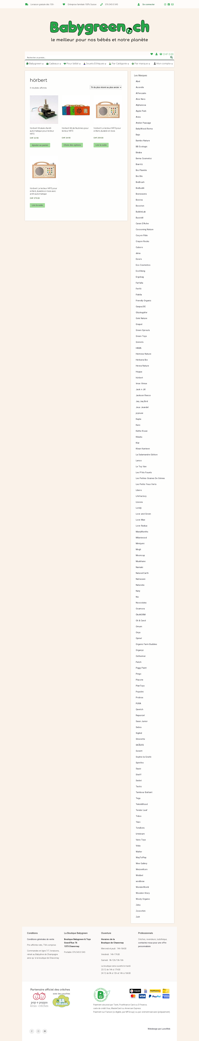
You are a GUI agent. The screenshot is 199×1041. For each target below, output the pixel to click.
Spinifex (140, 763)
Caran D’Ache (142, 223)
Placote (139, 680)
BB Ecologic (142, 146)
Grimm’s (140, 342)
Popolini (140, 692)
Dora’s (139, 259)
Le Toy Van (141, 466)
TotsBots (140, 828)
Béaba (139, 152)
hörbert (139, 378)
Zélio (138, 905)
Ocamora (140, 609)
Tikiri (138, 822)
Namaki (139, 567)
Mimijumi (140, 543)
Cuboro (139, 247)
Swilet (139, 780)
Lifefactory (141, 496)
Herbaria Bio (142, 360)
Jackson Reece (143, 395)
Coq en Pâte (142, 235)
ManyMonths (142, 532)
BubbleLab (141, 212)
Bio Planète (141, 170)
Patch (139, 662)
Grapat (139, 324)
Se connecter (148, 4)
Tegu (138, 798)
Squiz (138, 769)
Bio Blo (139, 176)
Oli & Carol (141, 620)
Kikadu (139, 437)
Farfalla (139, 283)
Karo (138, 425)
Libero (139, 490)
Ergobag (140, 277)
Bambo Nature (143, 141)
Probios (139, 697)
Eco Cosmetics (143, 265)
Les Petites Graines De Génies (150, 478)
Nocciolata (141, 603)
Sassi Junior (142, 721)
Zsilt (138, 917)
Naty (138, 591)
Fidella (139, 295)
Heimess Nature (143, 354)
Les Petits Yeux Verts (146, 484)
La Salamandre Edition (147, 455)
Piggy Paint (141, 668)
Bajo (138, 135)
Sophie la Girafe (144, 757)
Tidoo (139, 816)
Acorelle (140, 87)
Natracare (141, 579)
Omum (139, 626)
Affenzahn (141, 93)
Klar (138, 443)
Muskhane (141, 561)
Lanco (139, 460)
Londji (139, 508)
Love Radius (142, 526)
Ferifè (139, 289)
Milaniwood (141, 538)
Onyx (138, 632)
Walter (139, 852)
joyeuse (139, 413)
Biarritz (139, 164)
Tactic (139, 786)
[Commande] (106, 87)
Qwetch (139, 709)
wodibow (140, 881)
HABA (139, 348)
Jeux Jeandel (142, 407)
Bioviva (139, 200)
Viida (138, 846)
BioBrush (140, 182)
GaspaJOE (141, 306)
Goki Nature (141, 318)
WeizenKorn (142, 869)
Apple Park (141, 111)
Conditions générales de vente (40, 939)
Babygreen (99, 31)
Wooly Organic (143, 899)
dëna (138, 253)
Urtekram (140, 834)
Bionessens (141, 194)
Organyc (140, 650)
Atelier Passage (143, 123)
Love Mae (140, 520)
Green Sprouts (143, 330)
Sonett (139, 751)
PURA (138, 703)
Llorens (139, 502)
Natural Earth (142, 573)
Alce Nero (141, 99)
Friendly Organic (143, 300)
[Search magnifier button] (171, 57)
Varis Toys (141, 840)
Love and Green (143, 514)
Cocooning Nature (145, 229)
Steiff (139, 774)
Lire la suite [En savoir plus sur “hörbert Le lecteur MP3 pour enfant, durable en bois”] (101, 145)
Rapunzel (140, 715)
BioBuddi (140, 188)
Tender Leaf (142, 810)
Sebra (139, 727)
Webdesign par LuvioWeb (159, 1029)
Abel (138, 81)
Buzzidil (139, 218)
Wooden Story (143, 893)
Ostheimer (141, 656)
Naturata (140, 585)
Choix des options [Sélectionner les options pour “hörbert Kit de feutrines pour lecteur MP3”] (72, 145)
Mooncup (140, 555)
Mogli (138, 549)
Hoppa (139, 372)
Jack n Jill (141, 389)
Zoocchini (141, 911)
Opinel (139, 638)
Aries (138, 117)
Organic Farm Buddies (146, 644)
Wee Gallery (141, 863)
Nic (137, 597)
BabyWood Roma (144, 129)
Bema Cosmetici (144, 158)
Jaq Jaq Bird (142, 401)
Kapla (138, 419)
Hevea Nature (142, 366)
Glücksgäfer (142, 312)
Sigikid (139, 733)
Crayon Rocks (142, 241)
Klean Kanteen (143, 449)
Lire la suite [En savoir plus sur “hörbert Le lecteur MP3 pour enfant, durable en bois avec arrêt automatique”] (37, 205)
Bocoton (140, 206)
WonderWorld (142, 887)
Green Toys (141, 336)
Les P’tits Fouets (144, 472)
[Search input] (97, 57)
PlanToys (140, 686)
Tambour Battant (144, 792)
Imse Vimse (141, 383)
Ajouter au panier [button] (40, 145)
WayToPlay (141, 857)
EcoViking (140, 271)
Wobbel (139, 875)
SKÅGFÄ (140, 745)
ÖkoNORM (141, 615)
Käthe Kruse (142, 431)
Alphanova (141, 105)
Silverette (140, 739)
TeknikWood (142, 804)
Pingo (138, 674)
